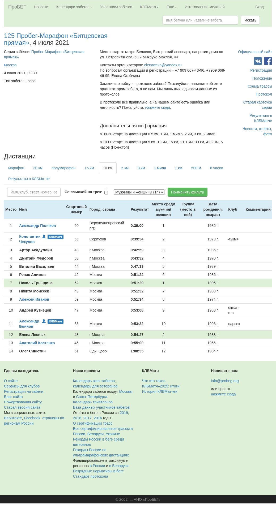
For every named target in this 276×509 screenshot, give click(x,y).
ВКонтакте (13, 418)
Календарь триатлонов (93, 402)
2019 (124, 413)
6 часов (216, 168)
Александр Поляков (37, 225)
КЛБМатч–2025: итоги (161, 386)
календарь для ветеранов (95, 386)
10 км (107, 168)
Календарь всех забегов (94, 381)
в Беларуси (119, 466)
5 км (125, 168)
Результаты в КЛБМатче (29, 179)
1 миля (160, 168)
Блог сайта (13, 397)
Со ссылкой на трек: (83, 192)
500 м (196, 168)
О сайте (11, 381)
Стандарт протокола (90, 476)
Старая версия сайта (22, 407)
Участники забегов (116, 7)
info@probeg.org (225, 381)
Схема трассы (260, 86)
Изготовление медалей (205, 7)
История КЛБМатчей (159, 391)
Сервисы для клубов (22, 386)
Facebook (32, 418)
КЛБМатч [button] (149, 7)
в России (97, 466)
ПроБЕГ (17, 7)
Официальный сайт (255, 52)
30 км (38, 168)
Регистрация (261, 70)
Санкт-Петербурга (91, 397)
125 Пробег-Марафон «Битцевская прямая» (56, 39)
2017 (87, 418)
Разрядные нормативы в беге (98, 471)
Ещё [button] (172, 7)
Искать (250, 20)
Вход (259, 7)
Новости (41, 7)
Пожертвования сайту (23, 402)
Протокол (264, 94)
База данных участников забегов (101, 407)
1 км (178, 168)
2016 (98, 418)
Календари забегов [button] (74, 7)
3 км (141, 168)
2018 (77, 418)
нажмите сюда (157, 107)
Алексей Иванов (34, 299)
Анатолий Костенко (37, 343)
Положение (262, 78)
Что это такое (153, 381)
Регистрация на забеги (23, 391)
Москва (10, 65)
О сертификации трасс (92, 423)
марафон (16, 168)
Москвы (125, 391)
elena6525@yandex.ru (163, 65)
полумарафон (63, 168)
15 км (89, 168)
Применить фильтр (187, 192)
